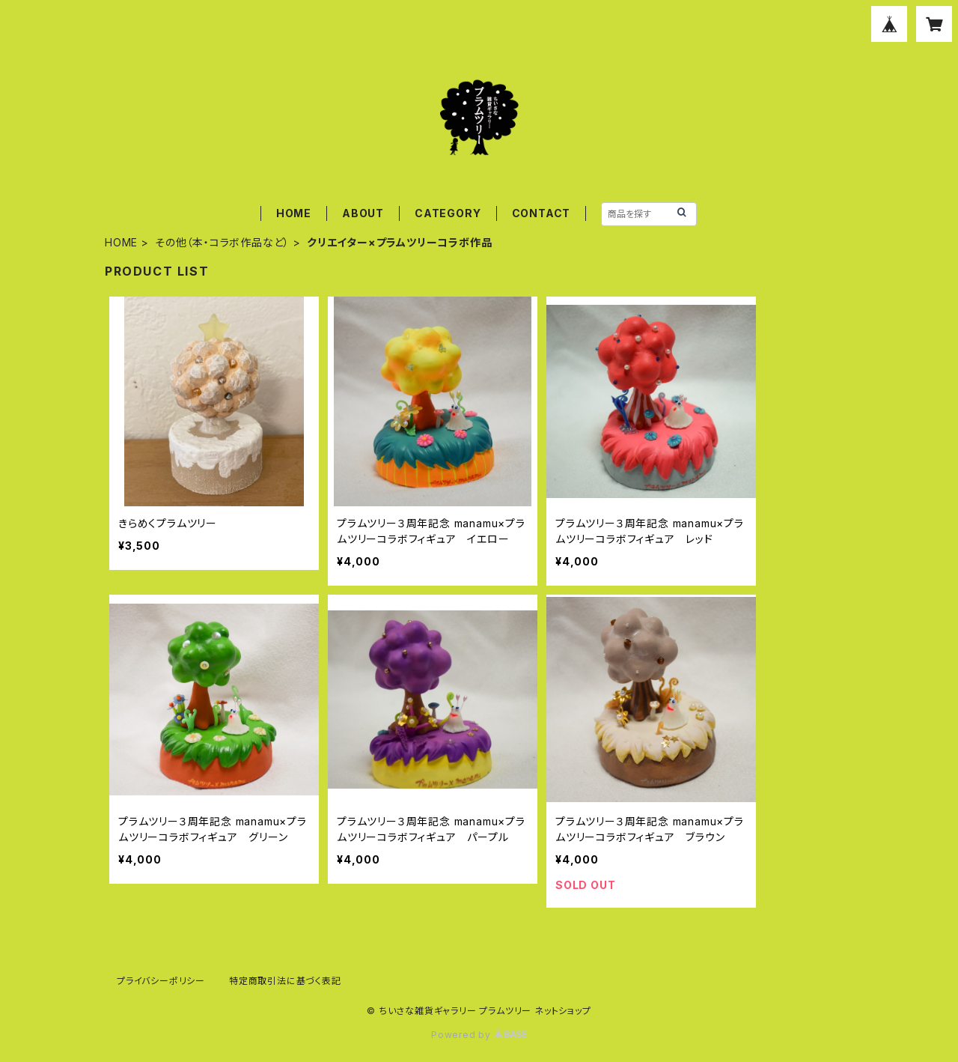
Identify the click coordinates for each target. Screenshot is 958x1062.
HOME (293, 213)
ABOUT (363, 213)
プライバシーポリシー (161, 980)
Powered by (479, 1034)
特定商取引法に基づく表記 (285, 980)
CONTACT (541, 213)
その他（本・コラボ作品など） (222, 242)
